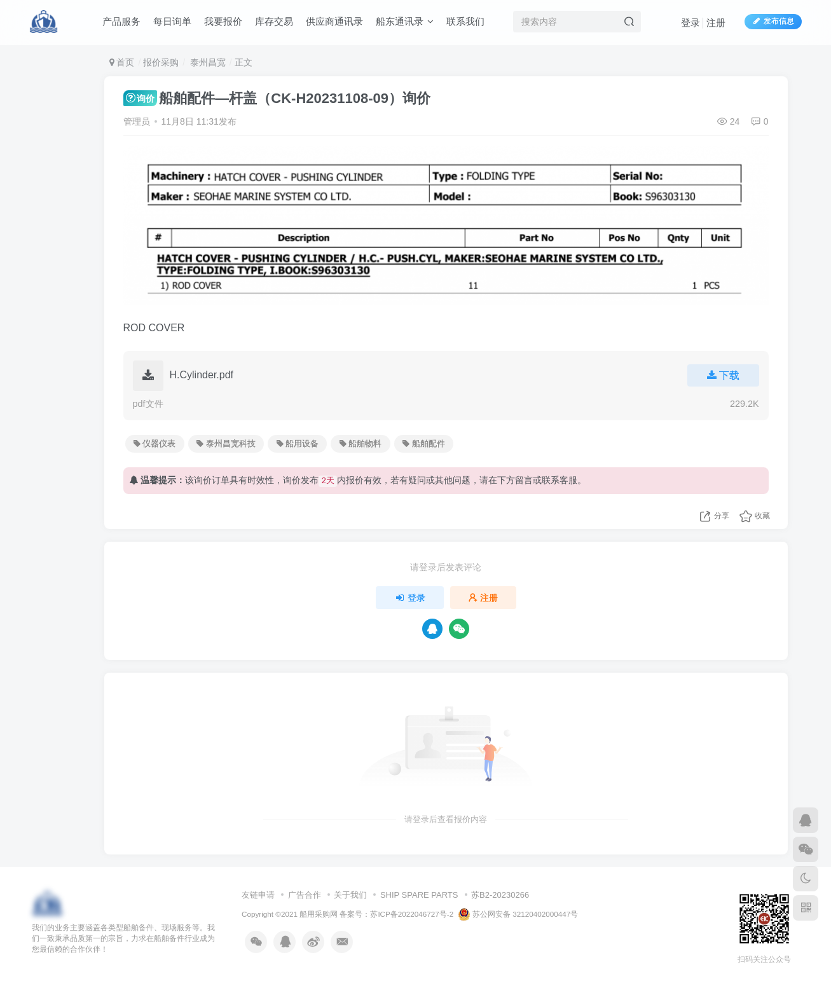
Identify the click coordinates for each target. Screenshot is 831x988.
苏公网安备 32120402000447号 (518, 914)
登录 (690, 22)
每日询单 (172, 21)
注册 (715, 22)
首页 (122, 62)
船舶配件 (423, 443)
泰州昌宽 (207, 62)
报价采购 (161, 62)
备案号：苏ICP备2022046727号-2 (396, 914)
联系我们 (465, 21)
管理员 (136, 121)
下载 (723, 375)
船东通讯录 (405, 21)
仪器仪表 (154, 443)
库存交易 (274, 21)
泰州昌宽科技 (225, 443)
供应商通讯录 (334, 21)
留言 (524, 480)
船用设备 (298, 443)
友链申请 (258, 895)
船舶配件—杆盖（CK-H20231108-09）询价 (276, 98)
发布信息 (773, 21)
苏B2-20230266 (500, 895)
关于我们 (350, 895)
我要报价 (223, 21)
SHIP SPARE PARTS (419, 895)
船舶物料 (360, 443)
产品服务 (121, 21)
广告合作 (304, 895)
